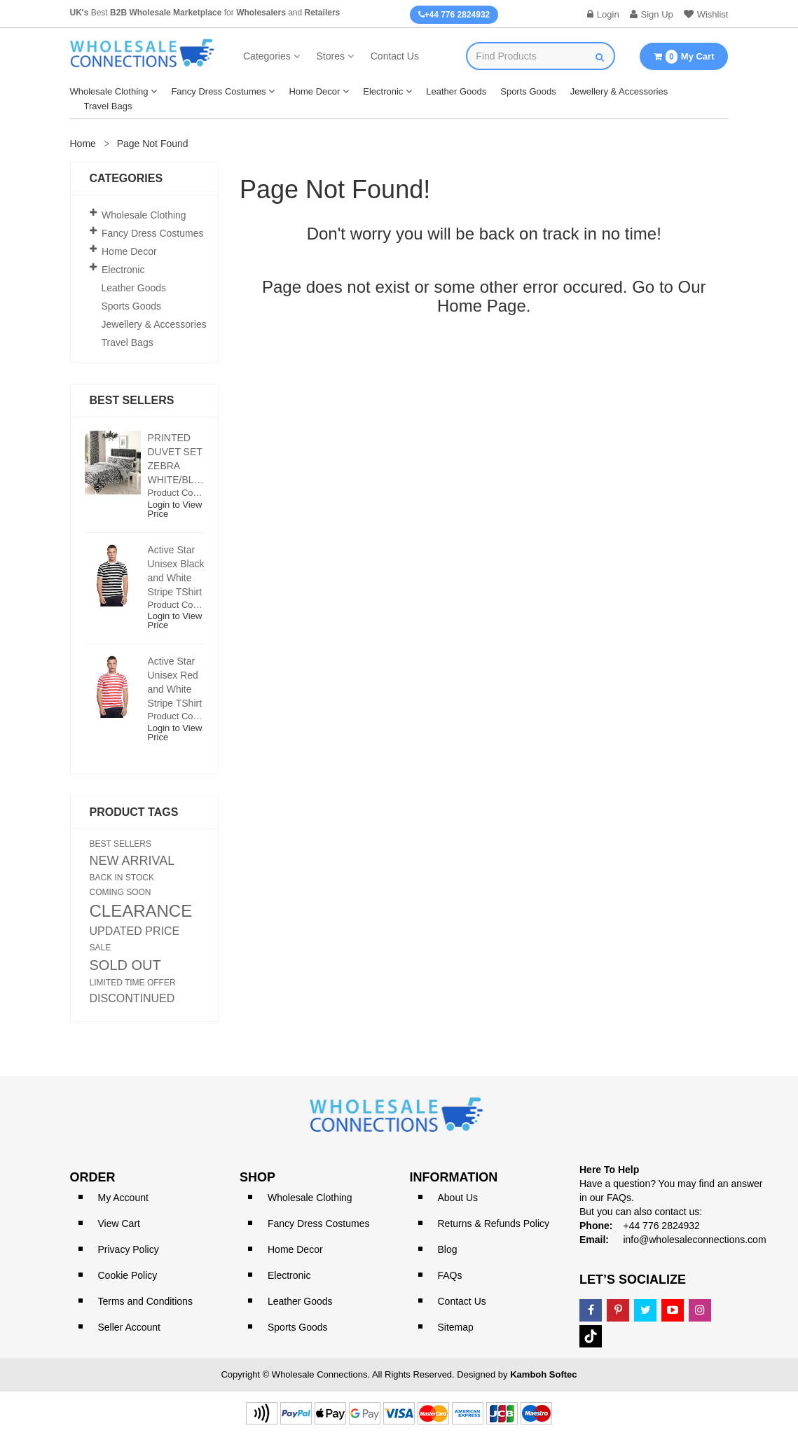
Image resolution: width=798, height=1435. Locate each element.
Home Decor (314, 91)
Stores (330, 56)
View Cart (119, 1223)
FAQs (450, 1275)
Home (83, 143)
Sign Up (651, 14)
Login (603, 14)
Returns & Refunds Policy (494, 1223)
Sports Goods (528, 91)
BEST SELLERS (121, 844)
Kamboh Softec (543, 1374)
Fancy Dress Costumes (218, 91)
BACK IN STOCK (122, 877)
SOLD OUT (125, 965)
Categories (267, 56)
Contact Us (395, 56)
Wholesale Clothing (109, 91)
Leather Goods (456, 91)
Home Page (481, 305)
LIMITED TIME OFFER (133, 982)
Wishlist (706, 14)
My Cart (684, 57)
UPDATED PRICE (135, 931)
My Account (123, 1197)
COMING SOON (120, 892)
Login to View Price (175, 509)
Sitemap (456, 1327)
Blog (448, 1249)
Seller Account (129, 1327)
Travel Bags (108, 106)
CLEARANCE (141, 911)
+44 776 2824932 (454, 15)
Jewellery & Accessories (619, 91)
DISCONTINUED (132, 998)
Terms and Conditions (145, 1301)
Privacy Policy (128, 1249)
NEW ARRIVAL (132, 860)
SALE (100, 947)
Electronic (383, 91)
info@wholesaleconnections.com (694, 1239)
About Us (458, 1197)
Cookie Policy (128, 1275)
